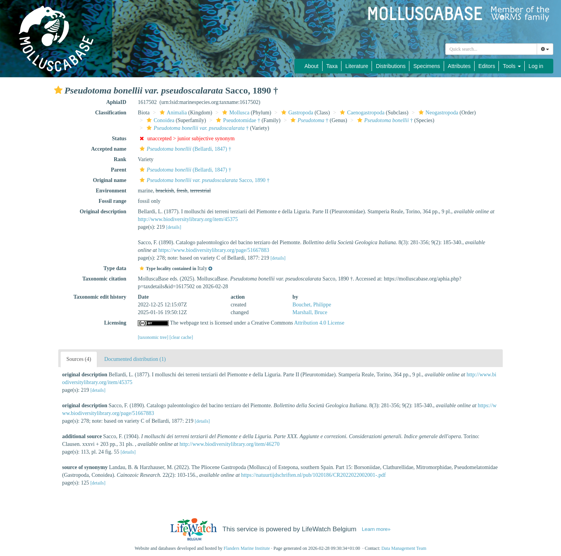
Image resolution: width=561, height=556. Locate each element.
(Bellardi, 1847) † (184, 149)
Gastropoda (296, 113)
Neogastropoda (437, 113)
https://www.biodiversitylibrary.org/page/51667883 (213, 250)
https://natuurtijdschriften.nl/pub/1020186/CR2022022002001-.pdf (313, 475)
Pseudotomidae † (237, 120)
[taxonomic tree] (153, 337)
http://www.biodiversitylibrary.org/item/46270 (229, 444)
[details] (173, 227)
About (311, 66)
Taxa (332, 66)
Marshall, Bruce (309, 312)
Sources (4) (78, 359)
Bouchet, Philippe (311, 305)
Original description (102, 211)
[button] (58, 90)
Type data (114, 268)
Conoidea (159, 120)
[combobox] (491, 49)
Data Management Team (403, 548)
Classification (110, 113)
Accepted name (108, 149)
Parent (118, 170)
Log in (536, 66)
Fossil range (112, 201)
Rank (120, 159)
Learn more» (376, 529)
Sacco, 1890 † (203, 180)
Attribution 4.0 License (319, 323)
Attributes (459, 66)
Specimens (426, 66)
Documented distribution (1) (135, 359)
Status (119, 138)
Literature (356, 66)
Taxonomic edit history (99, 297)
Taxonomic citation (104, 279)
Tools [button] (512, 66)
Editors (486, 66)
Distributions (391, 66)
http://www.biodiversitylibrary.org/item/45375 (188, 219)
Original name (110, 180)
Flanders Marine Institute (247, 548)
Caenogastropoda (361, 113)
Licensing (115, 323)
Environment (111, 191)
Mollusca (234, 113)
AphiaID (116, 102)
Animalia (172, 113)
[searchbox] (491, 49)
